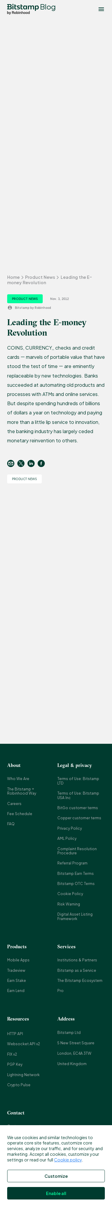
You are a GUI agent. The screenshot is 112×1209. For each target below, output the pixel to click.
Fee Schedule (19, 814)
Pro (60, 990)
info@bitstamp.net (24, 1136)
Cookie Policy (70, 894)
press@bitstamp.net (25, 1146)
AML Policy (66, 838)
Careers (14, 803)
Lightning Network (23, 1075)
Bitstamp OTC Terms (76, 883)
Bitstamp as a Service (76, 970)
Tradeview (16, 970)
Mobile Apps (18, 960)
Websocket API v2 (23, 1044)
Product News (40, 277)
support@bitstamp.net (27, 1157)
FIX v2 (12, 1054)
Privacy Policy (69, 828)
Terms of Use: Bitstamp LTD (78, 780)
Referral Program (72, 863)
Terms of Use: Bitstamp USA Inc (78, 795)
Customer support (24, 1126)
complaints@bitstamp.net (30, 1167)
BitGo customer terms (77, 808)
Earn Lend (15, 990)
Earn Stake (16, 980)
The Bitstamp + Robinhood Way (21, 791)
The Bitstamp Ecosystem (79, 980)
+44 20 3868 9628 (22, 1177)
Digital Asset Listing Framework (75, 916)
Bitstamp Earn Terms (75, 873)
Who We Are (18, 778)
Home (13, 277)
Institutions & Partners (77, 960)
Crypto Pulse (18, 1085)
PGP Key (14, 1064)
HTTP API (15, 1034)
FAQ (11, 824)
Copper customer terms (79, 818)
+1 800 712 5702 (21, 1188)
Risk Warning (68, 904)
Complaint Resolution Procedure (77, 851)
